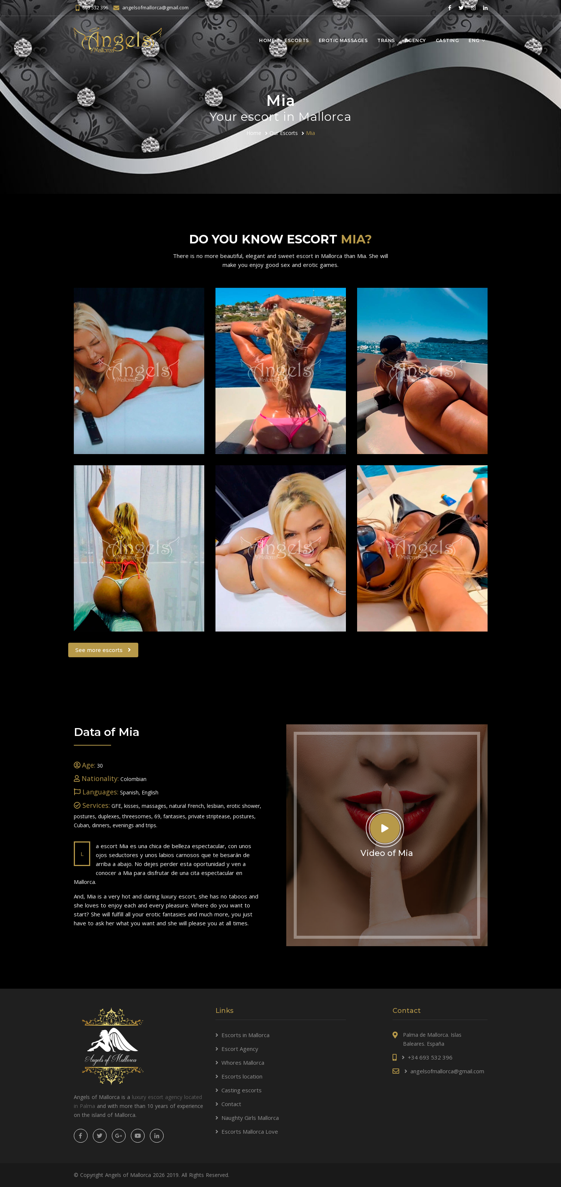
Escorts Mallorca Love (249, 1131)
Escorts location (241, 1076)
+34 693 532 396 (430, 1057)
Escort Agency (239, 1048)
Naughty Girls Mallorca (250, 1117)
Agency (415, 40)
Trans (386, 40)
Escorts (296, 40)
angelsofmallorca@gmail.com (155, 7)
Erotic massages (343, 40)
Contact (231, 1104)
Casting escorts (241, 1090)
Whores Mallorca (242, 1062)
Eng (474, 40)
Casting (447, 40)
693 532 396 (95, 7)
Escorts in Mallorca (245, 1035)
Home (267, 40)
